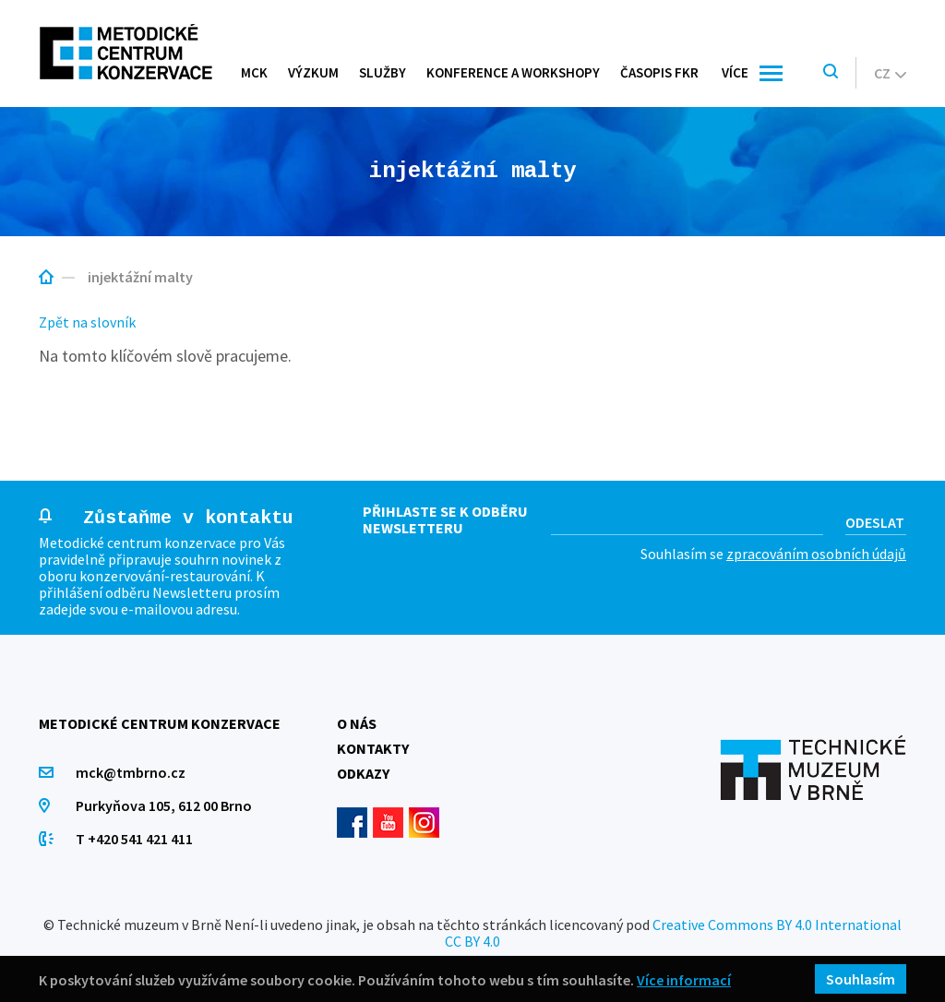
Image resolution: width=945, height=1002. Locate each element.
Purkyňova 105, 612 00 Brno (164, 805)
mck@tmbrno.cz (130, 772)
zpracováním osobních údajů (816, 553)
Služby (382, 72)
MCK (254, 72)
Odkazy (363, 773)
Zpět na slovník (87, 322)
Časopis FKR (659, 72)
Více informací (684, 979)
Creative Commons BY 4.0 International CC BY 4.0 (673, 932)
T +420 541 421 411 (134, 838)
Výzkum (313, 72)
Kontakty (373, 748)
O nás (357, 723)
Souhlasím (860, 979)
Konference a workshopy (513, 72)
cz (890, 73)
